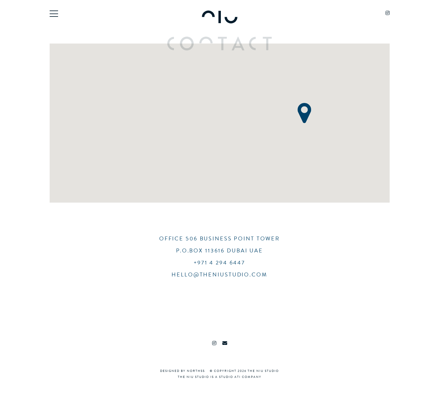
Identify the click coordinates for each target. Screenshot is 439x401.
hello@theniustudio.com (219, 274)
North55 (196, 371)
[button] (304, 113)
